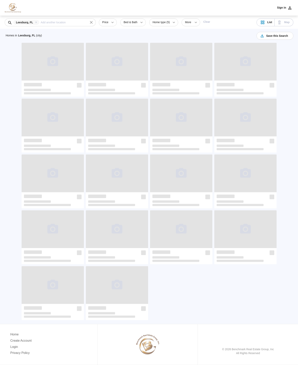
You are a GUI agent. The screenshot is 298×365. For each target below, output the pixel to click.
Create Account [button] (21, 340)
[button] (27, 22)
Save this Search (274, 35)
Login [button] (14, 346)
